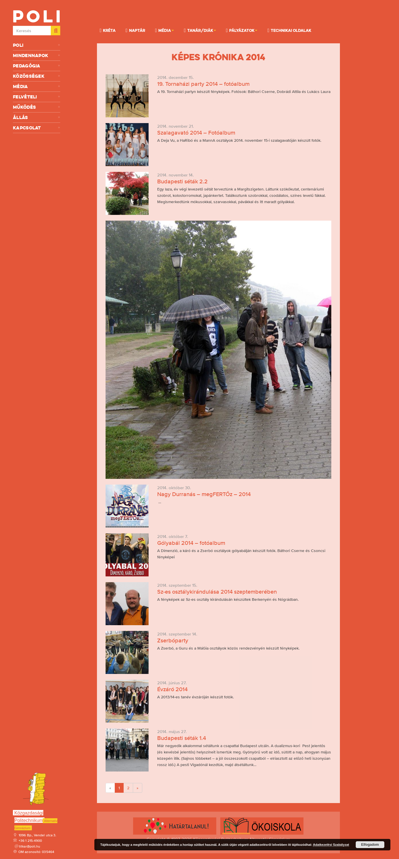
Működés (36, 107)
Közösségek (36, 76)
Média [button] (164, 30)
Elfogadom (370, 845)
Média (36, 86)
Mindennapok (36, 56)
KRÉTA (108, 30)
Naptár (135, 30)
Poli (36, 45)
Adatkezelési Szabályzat (331, 844)
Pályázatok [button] (242, 30)
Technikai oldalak (289, 30)
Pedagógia (36, 66)
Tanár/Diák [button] (200, 30)
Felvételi (36, 97)
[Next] (137, 788)
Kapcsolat (36, 128)
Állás (36, 117)
